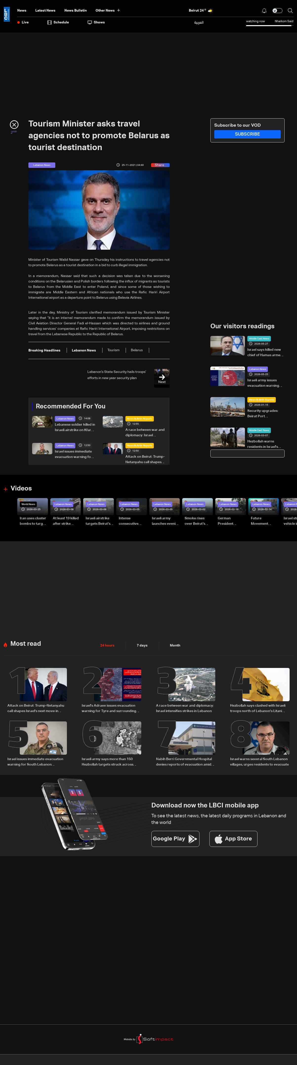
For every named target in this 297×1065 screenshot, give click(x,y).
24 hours (107, 645)
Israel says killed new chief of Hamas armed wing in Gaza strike (265, 353)
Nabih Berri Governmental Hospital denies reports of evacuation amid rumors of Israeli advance (184, 762)
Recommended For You (70, 406)
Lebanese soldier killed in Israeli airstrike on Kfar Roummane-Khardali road (75, 428)
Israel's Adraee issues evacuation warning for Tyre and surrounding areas (109, 709)
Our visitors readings (242, 326)
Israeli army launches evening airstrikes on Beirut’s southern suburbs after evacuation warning (166, 521)
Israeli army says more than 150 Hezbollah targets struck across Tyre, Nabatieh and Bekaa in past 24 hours (110, 762)
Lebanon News (65, 419)
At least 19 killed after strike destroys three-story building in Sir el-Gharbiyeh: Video (66, 521)
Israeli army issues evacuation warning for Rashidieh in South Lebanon (264, 383)
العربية (199, 22)
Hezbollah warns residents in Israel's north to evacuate (262, 445)
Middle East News (259, 338)
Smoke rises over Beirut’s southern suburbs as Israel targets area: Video (198, 521)
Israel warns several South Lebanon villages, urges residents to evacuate (259, 761)
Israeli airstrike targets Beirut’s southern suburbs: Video (98, 521)
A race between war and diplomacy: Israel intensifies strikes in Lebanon (145, 433)
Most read (25, 644)
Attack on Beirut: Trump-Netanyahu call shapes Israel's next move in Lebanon (145, 460)
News (21, 10)
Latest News (45, 10)
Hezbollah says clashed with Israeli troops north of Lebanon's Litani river (257, 709)
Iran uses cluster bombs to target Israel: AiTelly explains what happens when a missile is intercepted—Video (33, 521)
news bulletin (75, 10)
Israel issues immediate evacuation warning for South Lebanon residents (75, 455)
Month (175, 645)
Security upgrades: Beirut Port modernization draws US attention (264, 414)
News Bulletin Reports (139, 419)
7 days (142, 645)
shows (96, 22)
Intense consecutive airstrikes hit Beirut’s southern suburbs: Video (132, 521)
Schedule (58, 22)
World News (28, 504)
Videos (21, 489)
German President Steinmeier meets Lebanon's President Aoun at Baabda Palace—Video (232, 521)
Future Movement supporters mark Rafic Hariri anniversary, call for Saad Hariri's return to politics (264, 521)
